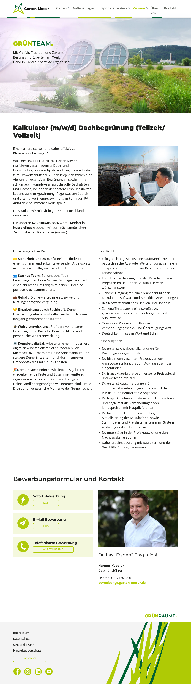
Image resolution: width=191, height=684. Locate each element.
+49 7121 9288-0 (53, 549)
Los (46, 502)
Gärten (61, 8)
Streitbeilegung (23, 645)
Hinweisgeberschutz (27, 650)
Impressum (21, 633)
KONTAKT (29, 658)
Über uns (154, 10)
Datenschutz (21, 639)
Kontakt (170, 8)
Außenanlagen (84, 8)
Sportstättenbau (114, 8)
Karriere (139, 8)
